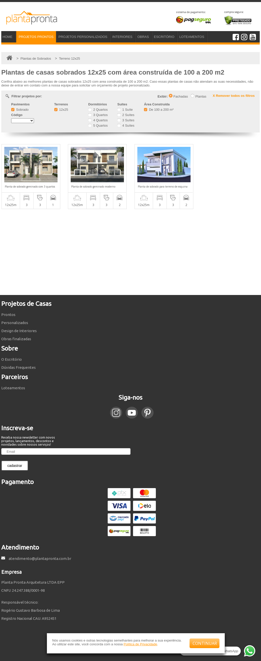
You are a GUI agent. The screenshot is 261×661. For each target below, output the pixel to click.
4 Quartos (98, 120)
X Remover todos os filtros (234, 96)
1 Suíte (125, 109)
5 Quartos (98, 125)
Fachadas (178, 96)
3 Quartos (98, 115)
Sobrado (20, 109)
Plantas (198, 96)
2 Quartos (98, 109)
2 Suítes (125, 115)
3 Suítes (125, 120)
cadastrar (14, 466)
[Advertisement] (130, 252)
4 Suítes (125, 125)
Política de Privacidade (140, 644)
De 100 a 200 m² (158, 109)
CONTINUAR (205, 643)
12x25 (61, 109)
